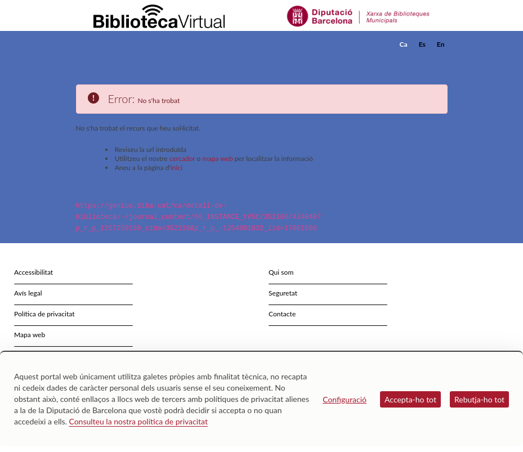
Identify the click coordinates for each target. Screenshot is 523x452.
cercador (182, 158)
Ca (404, 44)
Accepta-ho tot (410, 399)
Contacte (282, 314)
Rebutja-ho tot (479, 399)
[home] (121, 44)
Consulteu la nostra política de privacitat (138, 421)
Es (422, 44)
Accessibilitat (33, 272)
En (441, 44)
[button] (441, 59)
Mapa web (29, 334)
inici (176, 167)
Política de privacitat (44, 314)
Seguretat (283, 293)
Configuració (344, 399)
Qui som (281, 272)
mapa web (218, 158)
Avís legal (28, 293)
